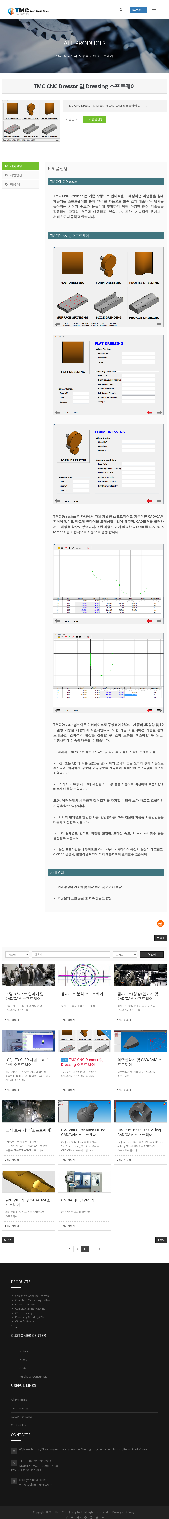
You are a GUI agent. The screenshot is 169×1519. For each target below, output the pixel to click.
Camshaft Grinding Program (32, 1296)
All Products (19, 1400)
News (23, 1360)
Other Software (24, 1321)
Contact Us (18, 1425)
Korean (138, 10)
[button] (160, 938)
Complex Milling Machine (30, 1308)
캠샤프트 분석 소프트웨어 (82, 994)
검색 (152, 954)
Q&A (22, 1368)
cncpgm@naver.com (32, 1480)
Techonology (19, 1408)
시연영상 (13, 175)
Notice (23, 1351)
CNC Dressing (23, 1313)
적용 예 (12, 184)
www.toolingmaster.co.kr (35, 1484)
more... (19, 1327)
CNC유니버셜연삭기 (78, 1200)
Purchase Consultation (34, 1376)
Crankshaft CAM (25, 1304)
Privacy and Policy (123, 1512)
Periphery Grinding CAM (30, 1317)
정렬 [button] (161, 1239)
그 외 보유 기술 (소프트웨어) (28, 1130)
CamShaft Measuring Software (34, 1300)
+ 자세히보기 (12, 1019)
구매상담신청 (94, 119)
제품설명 (13, 166)
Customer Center (22, 1417)
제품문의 (71, 119)
